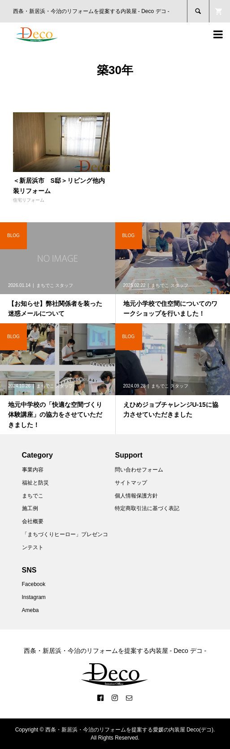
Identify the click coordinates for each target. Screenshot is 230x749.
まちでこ (32, 496)
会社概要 (32, 521)
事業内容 (32, 470)
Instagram (34, 597)
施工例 (30, 508)
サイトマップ (131, 483)
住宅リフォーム (28, 200)
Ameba (30, 610)
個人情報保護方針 (136, 496)
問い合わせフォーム (139, 470)
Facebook (34, 584)
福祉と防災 (35, 483)
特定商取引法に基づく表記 (147, 508)
